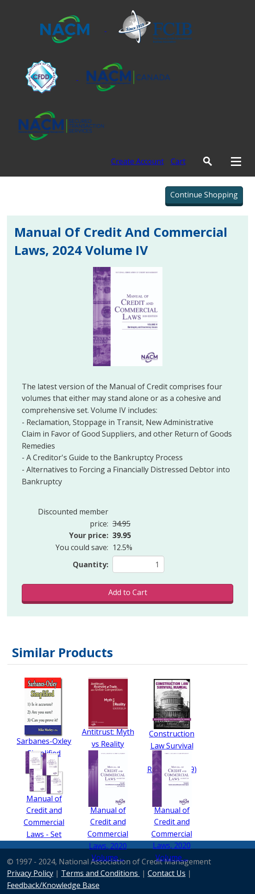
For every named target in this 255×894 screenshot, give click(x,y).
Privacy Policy (30, 873)
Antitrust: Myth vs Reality (108, 738)
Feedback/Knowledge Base (53, 885)
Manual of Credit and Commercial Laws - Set (44, 816)
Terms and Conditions (100, 873)
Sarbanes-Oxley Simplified (44, 747)
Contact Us (167, 873)
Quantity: (90, 564)
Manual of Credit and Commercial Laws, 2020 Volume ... (107, 833)
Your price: (88, 535)
